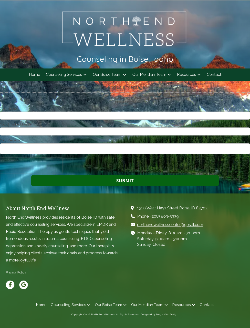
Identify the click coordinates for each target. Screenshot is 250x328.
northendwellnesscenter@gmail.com (170, 224)
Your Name (8, 108)
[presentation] (31, 165)
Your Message (10, 140)
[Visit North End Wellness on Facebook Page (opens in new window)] (10, 285)
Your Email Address (14, 124)
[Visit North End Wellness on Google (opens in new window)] (23, 285)
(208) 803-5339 (164, 216)
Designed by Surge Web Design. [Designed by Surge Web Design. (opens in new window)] (159, 314)
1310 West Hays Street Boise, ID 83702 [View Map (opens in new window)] (172, 208)
